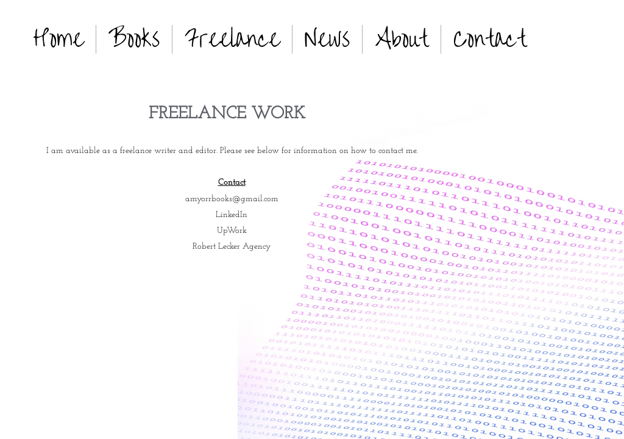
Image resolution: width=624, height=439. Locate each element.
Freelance (232, 39)
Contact (489, 39)
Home (58, 39)
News (327, 39)
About (401, 39)
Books (134, 39)
